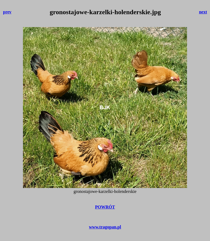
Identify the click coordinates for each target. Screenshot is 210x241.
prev (7, 12)
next (203, 12)
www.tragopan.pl (105, 227)
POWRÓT (105, 207)
